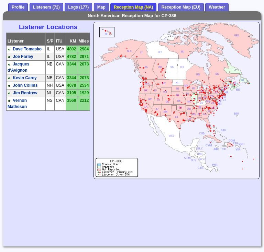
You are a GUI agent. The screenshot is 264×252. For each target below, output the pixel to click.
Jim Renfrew (25, 93)
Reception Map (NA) (133, 7)
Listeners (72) (46, 7)
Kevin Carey (24, 77)
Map (101, 7)
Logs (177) (78, 7)
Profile (18, 7)
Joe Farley (23, 56)
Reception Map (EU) (181, 7)
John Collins (25, 85)
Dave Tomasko (27, 49)
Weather (217, 7)
